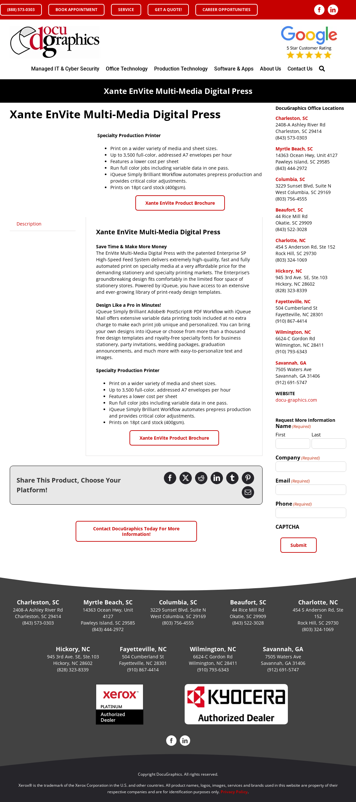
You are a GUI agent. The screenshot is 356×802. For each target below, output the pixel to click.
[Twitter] (185, 478)
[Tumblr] (232, 478)
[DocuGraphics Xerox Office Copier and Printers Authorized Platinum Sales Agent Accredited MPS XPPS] (55, 28)
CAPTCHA (287, 526)
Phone (294, 503)
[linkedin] (333, 10)
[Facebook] (170, 478)
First (280, 434)
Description (29, 224)
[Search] (322, 69)
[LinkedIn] (217, 478)
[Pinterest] (248, 478)
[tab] (29, 224)
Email (293, 480)
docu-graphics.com (296, 400)
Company (298, 457)
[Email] (248, 492)
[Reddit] (201, 478)
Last (316, 434)
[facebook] (319, 10)
